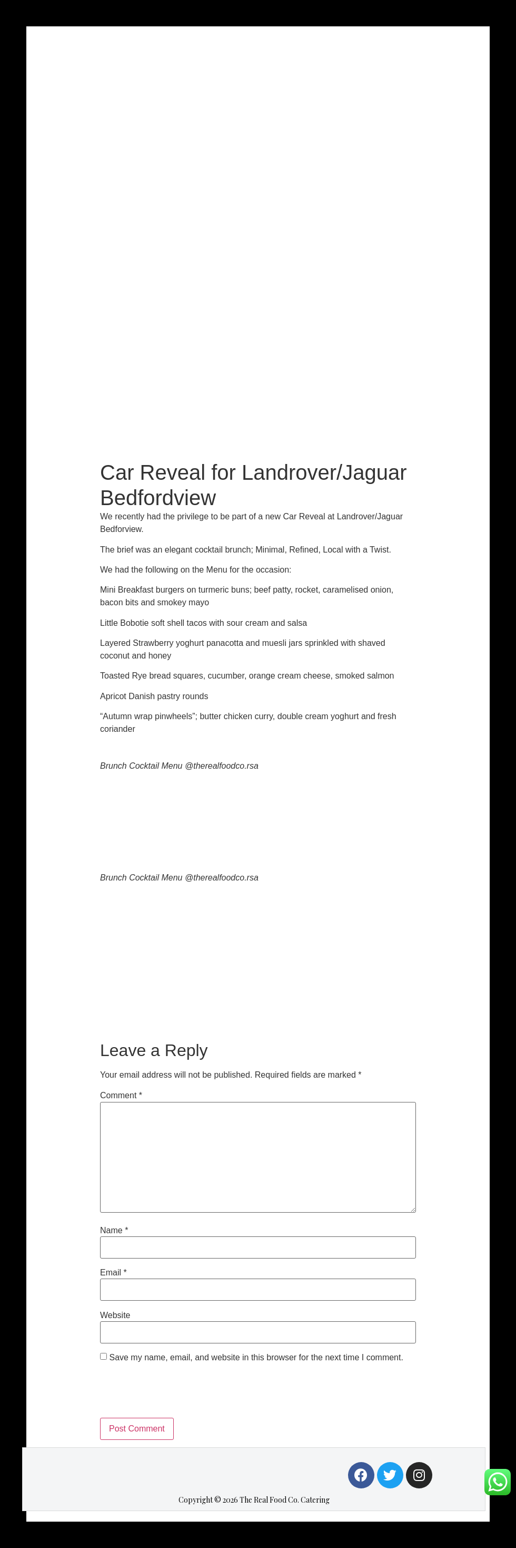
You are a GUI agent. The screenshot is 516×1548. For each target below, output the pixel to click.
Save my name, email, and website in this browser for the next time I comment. (256, 1357)
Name (114, 1230)
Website (115, 1315)
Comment (121, 1095)
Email (113, 1273)
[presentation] (180, 1391)
